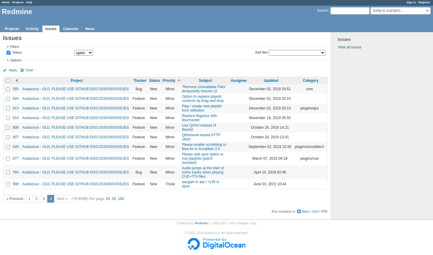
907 (16, 137)
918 (16, 118)
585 (16, 89)
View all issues (349, 47)
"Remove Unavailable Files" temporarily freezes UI (204, 89)
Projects (18, 2)
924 (16, 99)
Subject (205, 80)
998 (16, 184)
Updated (271, 80)
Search (322, 10)
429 (16, 147)
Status (16, 52)
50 (114, 199)
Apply (13, 70)
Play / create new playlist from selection (202, 108)
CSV (315, 211)
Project (77, 80)
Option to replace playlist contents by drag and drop (203, 98)
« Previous (14, 199)
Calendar (70, 29)
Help (29, 2)
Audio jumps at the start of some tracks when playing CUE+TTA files (203, 172)
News (89, 29)
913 (16, 108)
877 (16, 158)
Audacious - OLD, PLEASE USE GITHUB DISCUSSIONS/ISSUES (75, 89)
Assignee (239, 80)
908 (16, 127)
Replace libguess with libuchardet (199, 118)
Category (310, 80)
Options (15, 60)
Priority (169, 80)
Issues (51, 29)
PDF (324, 211)
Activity (32, 29)
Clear (29, 70)
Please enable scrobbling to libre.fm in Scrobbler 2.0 (204, 147)
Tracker (140, 80)
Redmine (201, 223)
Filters (14, 46)
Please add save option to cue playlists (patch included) (202, 158)
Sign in (411, 2)
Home (6, 2)
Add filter (261, 52)
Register (424, 2)
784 (16, 172)
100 (121, 199)
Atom (305, 211)
